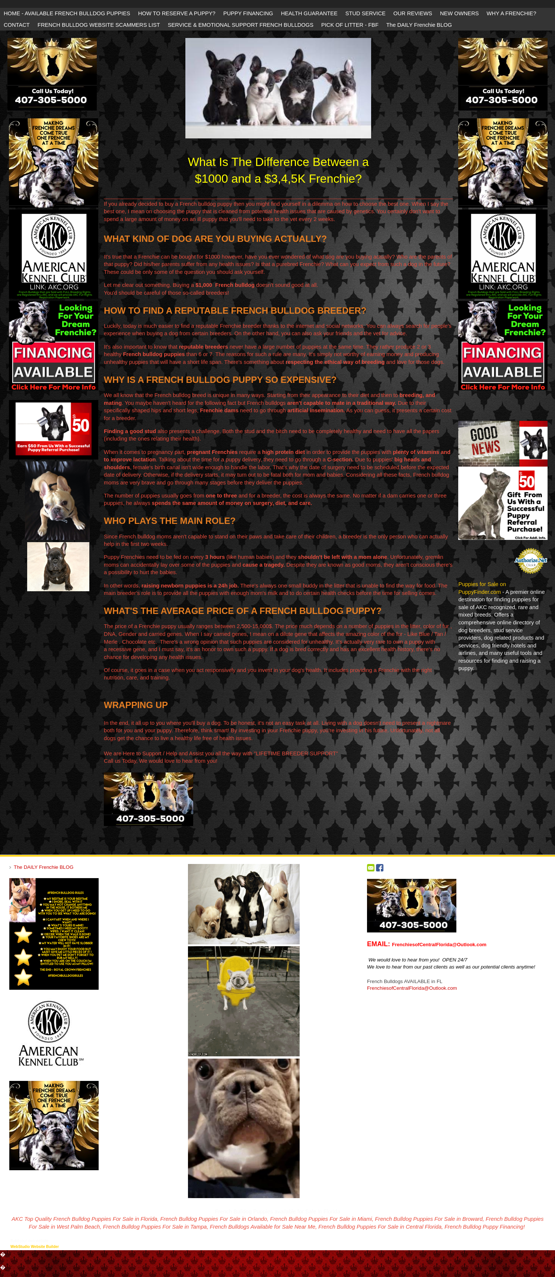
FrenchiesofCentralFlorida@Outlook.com (412, 988)
